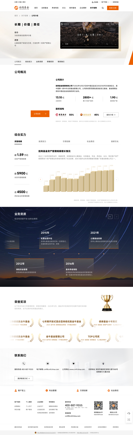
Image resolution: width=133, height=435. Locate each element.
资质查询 (116, 427)
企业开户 (40, 406)
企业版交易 (41, 409)
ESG (64, 8)
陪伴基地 (72, 8)
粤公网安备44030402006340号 (46, 433)
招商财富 (116, 2)
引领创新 (66, 141)
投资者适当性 (48, 427)
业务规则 (52, 413)
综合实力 (28, 61)
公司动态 (40, 114)
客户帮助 (105, 2)
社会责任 (90, 141)
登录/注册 (112, 8)
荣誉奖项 (50, 61)
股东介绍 (111, 115)
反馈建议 (17, 406)
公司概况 (17, 61)
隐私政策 (62, 427)
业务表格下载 (53, 409)
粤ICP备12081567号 (82, 433)
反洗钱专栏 (88, 427)
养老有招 (55, 8)
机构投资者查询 (42, 413)
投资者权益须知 (33, 427)
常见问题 (17, 409)
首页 (36, 8)
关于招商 (93, 8)
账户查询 (29, 409)
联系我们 (61, 61)
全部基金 (44, 8)
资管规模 (18, 141)
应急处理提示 (102, 427)
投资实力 (42, 141)
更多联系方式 (24, 378)
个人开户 (29, 406)
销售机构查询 (53, 406)
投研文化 (115, 141)
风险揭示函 (74, 427)
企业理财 (83, 8)
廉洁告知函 (18, 427)
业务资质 (39, 61)
